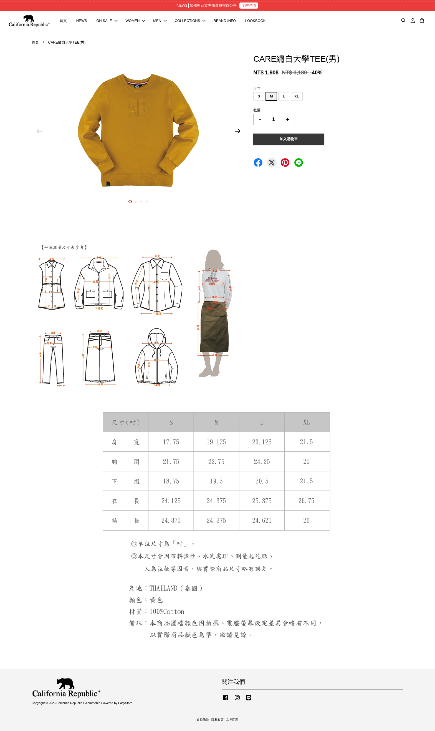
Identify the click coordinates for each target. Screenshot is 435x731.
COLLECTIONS (190, 21)
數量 (257, 110)
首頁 (63, 21)
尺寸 (257, 89)
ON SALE (106, 21)
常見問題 (232, 720)
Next (237, 132)
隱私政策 (217, 720)
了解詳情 (249, 5)
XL (296, 96)
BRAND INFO (225, 21)
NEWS (81, 21)
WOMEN (135, 21)
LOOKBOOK (255, 21)
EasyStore (125, 703)
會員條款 (203, 720)
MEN (160, 21)
